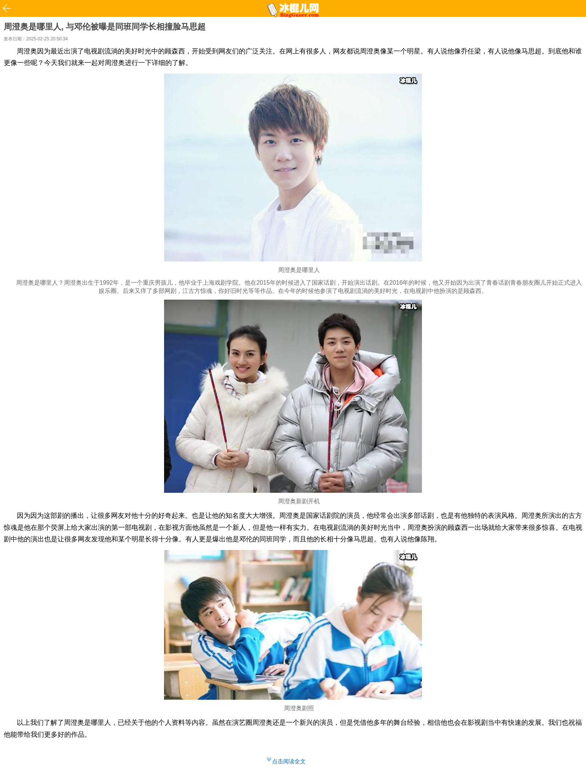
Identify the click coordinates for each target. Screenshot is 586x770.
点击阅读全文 (289, 761)
